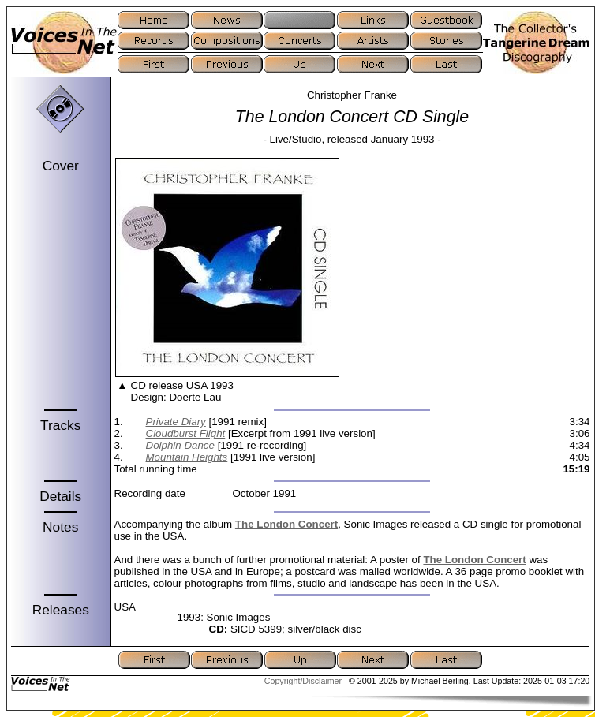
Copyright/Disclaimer (303, 680)
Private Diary (176, 422)
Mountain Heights (187, 457)
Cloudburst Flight (186, 433)
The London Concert (286, 524)
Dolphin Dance (180, 445)
